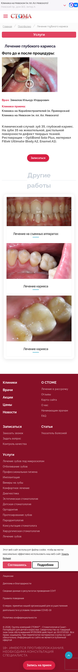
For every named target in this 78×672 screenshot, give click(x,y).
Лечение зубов (12, 536)
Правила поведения (13, 598)
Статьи (47, 427)
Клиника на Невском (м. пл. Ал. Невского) (30, 115)
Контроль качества (15, 443)
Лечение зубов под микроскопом (23, 461)
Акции (8, 397)
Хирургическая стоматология (21, 531)
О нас (44, 405)
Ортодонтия (10, 509)
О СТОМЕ (49, 382)
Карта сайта (49, 399)
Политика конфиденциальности (20, 617)
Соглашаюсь (17, 564)
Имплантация (11, 477)
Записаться (38, 158)
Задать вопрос (12, 438)
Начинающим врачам (54, 410)
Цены (7, 405)
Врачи (8, 390)
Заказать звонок (13, 433)
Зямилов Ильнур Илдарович (29, 100)
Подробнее (45, 564)
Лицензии (8, 576)
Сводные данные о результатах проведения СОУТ (29, 591)
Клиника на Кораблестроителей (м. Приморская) (36, 111)
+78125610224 (63, 16)
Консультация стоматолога (20, 525)
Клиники (10, 382)
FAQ (43, 415)
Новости (10, 412)
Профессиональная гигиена (20, 471)
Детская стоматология (17, 504)
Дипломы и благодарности (17, 583)
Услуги (39, 35)
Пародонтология (13, 520)
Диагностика (11, 493)
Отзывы (46, 394)
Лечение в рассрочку (54, 389)
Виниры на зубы (13, 482)
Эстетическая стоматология (20, 498)
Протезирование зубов (17, 514)
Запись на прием (39, 665)
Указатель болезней (54, 433)
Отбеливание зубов (15, 466)
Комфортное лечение (16, 488)
